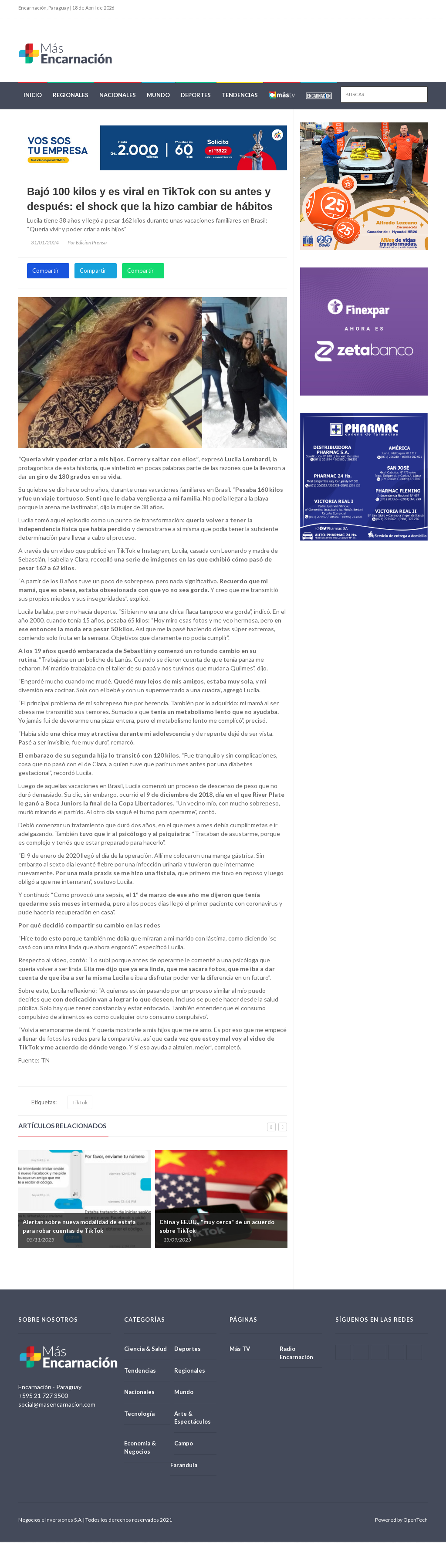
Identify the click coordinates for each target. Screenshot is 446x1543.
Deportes (196, 96)
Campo (183, 1444)
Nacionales (117, 96)
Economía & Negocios (140, 1448)
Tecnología (139, 1414)
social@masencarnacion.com (56, 1405)
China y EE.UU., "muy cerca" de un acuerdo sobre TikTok (216, 1227)
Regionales (70, 96)
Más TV (240, 1350)
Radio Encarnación (296, 1354)
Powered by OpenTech (401, 1521)
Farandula (183, 1466)
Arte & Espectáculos (192, 1419)
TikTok (80, 1103)
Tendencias (240, 96)
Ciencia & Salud (145, 1350)
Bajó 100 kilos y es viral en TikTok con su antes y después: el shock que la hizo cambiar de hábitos (150, 200)
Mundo (158, 96)
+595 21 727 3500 (43, 1397)
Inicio (33, 96)
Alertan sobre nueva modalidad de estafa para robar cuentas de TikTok (79, 1227)
